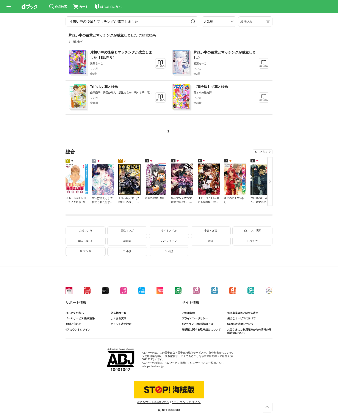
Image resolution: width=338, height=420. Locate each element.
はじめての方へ (75, 313)
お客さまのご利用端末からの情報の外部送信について (249, 331)
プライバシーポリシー (195, 318)
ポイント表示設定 (121, 324)
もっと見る (261, 151)
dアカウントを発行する (153, 402)
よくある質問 (118, 318)
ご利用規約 (188, 313)
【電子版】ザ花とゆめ (211, 86)
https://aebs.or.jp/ (154, 366)
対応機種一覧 (118, 313)
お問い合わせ (73, 324)
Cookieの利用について (240, 324)
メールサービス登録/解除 (80, 318)
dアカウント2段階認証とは (197, 324)
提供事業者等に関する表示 (242, 313)
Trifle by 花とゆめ (104, 86)
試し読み (160, 66)
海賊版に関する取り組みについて (201, 329)
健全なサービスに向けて (241, 318)
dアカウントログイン (78, 329)
